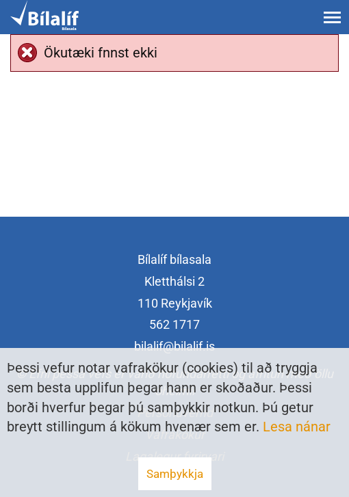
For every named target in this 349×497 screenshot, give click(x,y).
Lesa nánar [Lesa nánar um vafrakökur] (297, 426)
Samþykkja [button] (174, 474)
